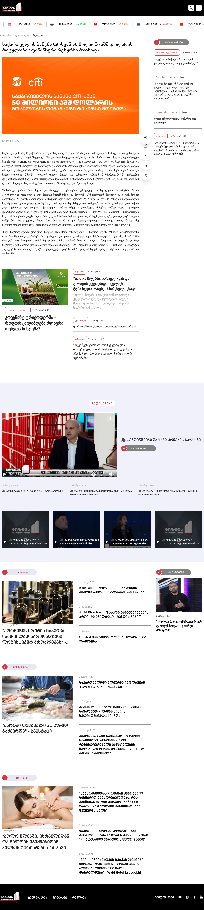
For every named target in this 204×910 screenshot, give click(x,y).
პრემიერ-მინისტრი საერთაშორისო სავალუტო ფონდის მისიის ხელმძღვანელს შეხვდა (110, 711)
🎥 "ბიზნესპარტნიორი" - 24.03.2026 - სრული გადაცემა (32, 491)
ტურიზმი (80, 271)
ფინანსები (22, 35)
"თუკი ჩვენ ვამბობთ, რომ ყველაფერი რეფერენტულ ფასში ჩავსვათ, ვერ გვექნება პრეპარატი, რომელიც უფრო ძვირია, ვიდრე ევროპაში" (103, 351)
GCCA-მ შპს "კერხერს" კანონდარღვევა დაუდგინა (112, 639)
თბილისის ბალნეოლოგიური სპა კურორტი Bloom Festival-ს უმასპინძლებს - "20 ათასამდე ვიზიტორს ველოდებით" (114, 835)
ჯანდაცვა (80, 338)
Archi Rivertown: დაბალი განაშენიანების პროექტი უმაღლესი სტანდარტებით (113, 614)
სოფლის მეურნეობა (18, 309)
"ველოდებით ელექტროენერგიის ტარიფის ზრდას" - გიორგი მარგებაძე (179, 626)
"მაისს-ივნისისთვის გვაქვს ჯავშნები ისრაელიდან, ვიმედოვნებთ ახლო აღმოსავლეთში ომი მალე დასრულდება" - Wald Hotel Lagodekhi (111, 866)
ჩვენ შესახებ (37, 897)
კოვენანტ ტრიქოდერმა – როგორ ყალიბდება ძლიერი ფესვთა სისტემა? (34, 323)
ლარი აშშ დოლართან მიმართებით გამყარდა (104, 326)
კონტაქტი (59, 897)
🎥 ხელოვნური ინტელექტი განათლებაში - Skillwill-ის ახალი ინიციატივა (168, 493)
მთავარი (5, 35)
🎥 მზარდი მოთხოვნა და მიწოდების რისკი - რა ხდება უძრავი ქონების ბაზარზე (101, 493)
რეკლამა (79, 897)
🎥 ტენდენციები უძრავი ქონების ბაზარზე (161, 440)
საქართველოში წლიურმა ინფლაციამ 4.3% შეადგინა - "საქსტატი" (112, 685)
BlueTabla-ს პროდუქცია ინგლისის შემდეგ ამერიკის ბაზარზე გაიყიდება (111, 590)
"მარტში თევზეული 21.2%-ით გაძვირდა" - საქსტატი (35, 729)
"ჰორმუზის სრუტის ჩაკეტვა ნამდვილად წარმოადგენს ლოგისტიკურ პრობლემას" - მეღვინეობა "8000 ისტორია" (34, 637)
